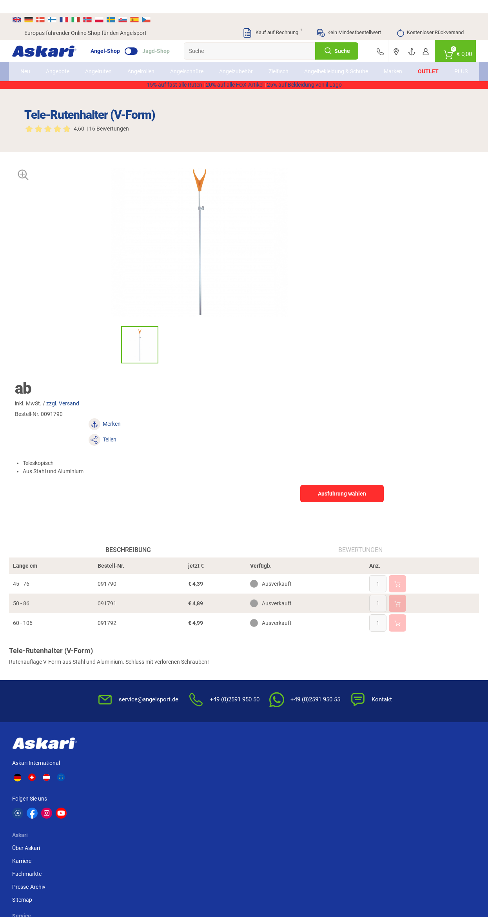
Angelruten (110, 62)
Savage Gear (94, 801)
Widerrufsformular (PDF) (353, 711)
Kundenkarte (189, 672)
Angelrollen (152, 62)
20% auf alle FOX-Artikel (234, 88)
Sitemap (122, 698)
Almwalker (147, 801)
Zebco (416, 816)
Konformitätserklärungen (279, 711)
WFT (304, 787)
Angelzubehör (248, 62)
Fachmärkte (127, 672)
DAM (30, 816)
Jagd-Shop (168, 38)
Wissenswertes (267, 659)
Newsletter (187, 646)
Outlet (416, 62)
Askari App (187, 724)
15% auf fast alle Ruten (174, 88)
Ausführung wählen (396, 258)
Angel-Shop (117, 38)
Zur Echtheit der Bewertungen (268, 728)
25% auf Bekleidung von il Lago (304, 88)
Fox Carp (420, 787)
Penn (250, 801)
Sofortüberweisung (421, 646)
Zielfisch (290, 62)
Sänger (307, 816)
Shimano (199, 787)
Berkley (363, 787)
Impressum (337, 698)
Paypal (406, 698)
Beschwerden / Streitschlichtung (344, 728)
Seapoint (419, 801)
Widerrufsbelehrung (347, 659)
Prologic (364, 816)
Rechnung (410, 711)
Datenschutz (338, 672)
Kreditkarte (411, 685)
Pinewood (201, 816)
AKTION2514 (334, 80)
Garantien (261, 698)
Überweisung (414, 672)
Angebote (69, 62)
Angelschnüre (198, 62)
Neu (37, 62)
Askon (251, 816)
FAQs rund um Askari (274, 646)
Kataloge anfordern (197, 659)
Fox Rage (365, 801)
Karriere (122, 659)
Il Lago (142, 787)
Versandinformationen (87, 884)
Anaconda (256, 787)
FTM (194, 801)
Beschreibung (134, 418)
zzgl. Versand (304, 199)
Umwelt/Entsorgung (348, 685)
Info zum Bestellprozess (278, 672)
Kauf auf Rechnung (272, 19)
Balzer (86, 816)
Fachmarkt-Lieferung (199, 711)
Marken (381, 62)
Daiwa (86, 787)
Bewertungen (354, 418)
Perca (306, 801)
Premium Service (194, 685)
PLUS (449, 62)
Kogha (32, 787)
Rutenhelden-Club (195, 698)
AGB (328, 646)
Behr (139, 816)
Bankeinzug (412, 659)
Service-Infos (264, 685)
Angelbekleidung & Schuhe (336, 62)
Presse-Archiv (129, 685)
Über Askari (126, 646)
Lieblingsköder (42, 801)
